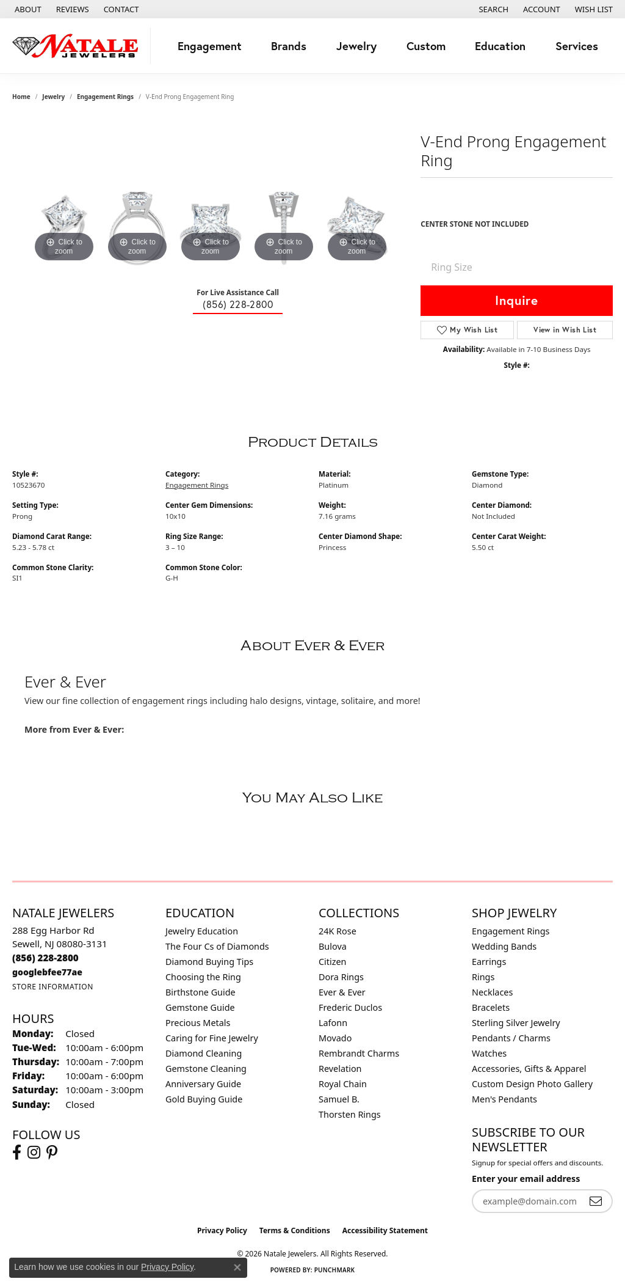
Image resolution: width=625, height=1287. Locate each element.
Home (21, 96)
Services (576, 45)
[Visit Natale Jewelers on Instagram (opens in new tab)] (33, 1152)
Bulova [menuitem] (333, 946)
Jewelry (356, 45)
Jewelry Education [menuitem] (201, 931)
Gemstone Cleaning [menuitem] (206, 1068)
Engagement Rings (105, 96)
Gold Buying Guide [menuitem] (203, 1099)
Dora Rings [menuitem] (341, 977)
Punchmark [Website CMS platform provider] (334, 1270)
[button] (492, 9)
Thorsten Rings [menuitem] (350, 1114)
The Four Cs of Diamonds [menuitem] (217, 946)
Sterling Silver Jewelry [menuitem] (516, 1022)
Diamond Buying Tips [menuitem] (209, 961)
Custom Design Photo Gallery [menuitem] (532, 1084)
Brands (288, 45)
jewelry (53, 96)
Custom (426, 45)
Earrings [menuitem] (489, 961)
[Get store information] (52, 986)
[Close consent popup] (237, 1267)
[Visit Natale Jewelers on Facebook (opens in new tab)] (16, 1152)
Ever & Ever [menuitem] (342, 992)
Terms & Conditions (294, 1230)
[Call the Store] (45, 958)
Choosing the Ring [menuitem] (203, 977)
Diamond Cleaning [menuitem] (203, 1053)
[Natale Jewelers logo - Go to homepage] (78, 46)
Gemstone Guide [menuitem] (200, 1007)
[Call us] (47, 972)
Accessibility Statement (385, 1230)
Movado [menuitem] (335, 1038)
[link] (27, 9)
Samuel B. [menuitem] (339, 1099)
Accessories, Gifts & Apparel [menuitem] (529, 1068)
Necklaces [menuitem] (492, 992)
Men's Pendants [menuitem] (504, 1099)
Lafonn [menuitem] (333, 1022)
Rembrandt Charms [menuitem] (359, 1053)
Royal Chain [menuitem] (343, 1084)
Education (500, 45)
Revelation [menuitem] (340, 1068)
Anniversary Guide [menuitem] (203, 1084)
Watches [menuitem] (489, 1053)
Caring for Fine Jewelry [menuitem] (211, 1038)
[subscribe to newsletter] (596, 1201)
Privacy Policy (222, 1230)
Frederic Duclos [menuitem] (350, 1007)
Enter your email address (526, 1178)
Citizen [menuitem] (333, 961)
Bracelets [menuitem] (491, 1007)
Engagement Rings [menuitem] (511, 931)
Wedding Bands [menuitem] (504, 946)
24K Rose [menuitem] (337, 931)
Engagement (210, 45)
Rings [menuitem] (483, 977)
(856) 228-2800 (238, 304)
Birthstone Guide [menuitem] (200, 992)
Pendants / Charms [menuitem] (511, 1038)
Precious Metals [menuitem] (197, 1022)
